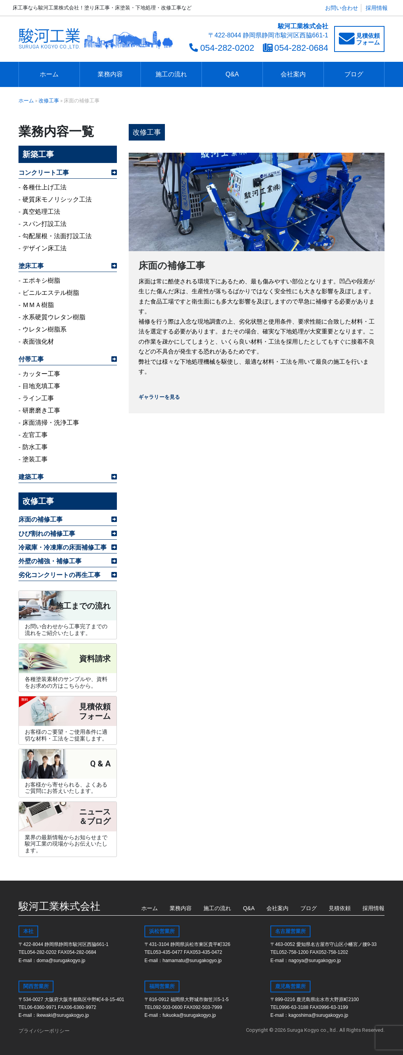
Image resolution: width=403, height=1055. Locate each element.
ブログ (353, 74)
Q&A (232, 74)
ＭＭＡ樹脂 (38, 305)
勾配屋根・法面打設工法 (57, 236)
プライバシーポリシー (44, 1031)
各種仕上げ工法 (44, 187)
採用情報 (377, 8)
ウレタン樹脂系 (44, 329)
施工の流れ (171, 74)
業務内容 (110, 74)
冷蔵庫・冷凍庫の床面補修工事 (62, 547)
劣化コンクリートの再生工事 (59, 575)
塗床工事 (31, 266)
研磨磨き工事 (41, 410)
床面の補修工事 (40, 519)
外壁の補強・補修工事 (49, 561)
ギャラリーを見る (159, 397)
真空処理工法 (41, 211)
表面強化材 (38, 341)
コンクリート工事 (43, 172)
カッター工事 (41, 373)
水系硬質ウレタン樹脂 (53, 317)
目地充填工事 (41, 386)
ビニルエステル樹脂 (50, 292)
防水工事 (35, 447)
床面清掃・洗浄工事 (50, 422)
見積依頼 (340, 908)
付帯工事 (31, 359)
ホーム (49, 74)
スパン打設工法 (44, 223)
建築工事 (31, 477)
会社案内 (293, 74)
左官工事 (35, 434)
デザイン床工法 (44, 248)
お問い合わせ (341, 8)
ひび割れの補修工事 (46, 533)
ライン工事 (38, 398)
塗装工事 (35, 459)
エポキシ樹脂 (41, 280)
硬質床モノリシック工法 (57, 199)
